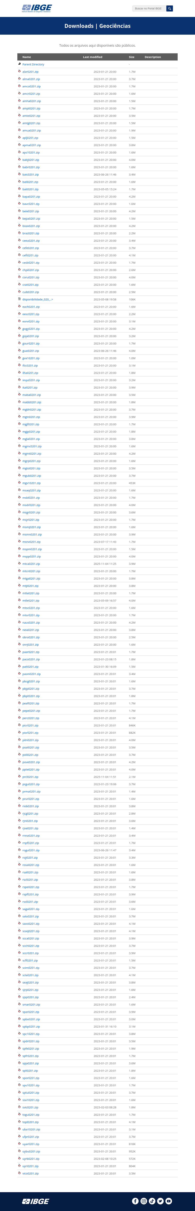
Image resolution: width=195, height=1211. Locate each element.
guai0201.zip (30, 351)
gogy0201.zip (31, 329)
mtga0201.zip (31, 578)
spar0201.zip (30, 1012)
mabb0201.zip (31, 402)
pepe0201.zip (31, 710)
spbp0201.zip (31, 1026)
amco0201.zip (31, 86)
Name (26, 57)
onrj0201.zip (30, 644)
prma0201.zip (31, 791)
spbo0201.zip (31, 1019)
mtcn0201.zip (31, 571)
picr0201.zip (30, 725)
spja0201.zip (30, 1063)
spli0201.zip (30, 1070)
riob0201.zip (30, 806)
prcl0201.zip (30, 777)
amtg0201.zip (31, 123)
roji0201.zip (30, 857)
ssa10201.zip (30, 1100)
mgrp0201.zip (31, 461)
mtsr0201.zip (31, 615)
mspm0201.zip (32, 549)
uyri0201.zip (30, 1166)
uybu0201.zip (31, 1151)
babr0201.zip (31, 167)
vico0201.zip (30, 1173)
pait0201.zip (30, 666)
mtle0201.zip (30, 600)
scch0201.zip (30, 946)
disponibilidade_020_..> (37, 299)
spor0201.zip (30, 1078)
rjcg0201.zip (30, 813)
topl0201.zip (30, 1122)
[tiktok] (152, 1203)
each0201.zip (31, 306)
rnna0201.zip (31, 835)
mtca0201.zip (31, 564)
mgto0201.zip (31, 468)
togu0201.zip (30, 1114)
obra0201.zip (31, 637)
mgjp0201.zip (31, 431)
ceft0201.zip (30, 255)
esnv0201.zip (31, 321)
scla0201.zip (30, 975)
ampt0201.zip (31, 108)
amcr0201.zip (31, 93)
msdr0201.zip (31, 505)
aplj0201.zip (30, 138)
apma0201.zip (31, 145)
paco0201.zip (31, 659)
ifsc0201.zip (30, 365)
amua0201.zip (31, 130)
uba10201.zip (31, 1129)
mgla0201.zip (31, 439)
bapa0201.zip (31, 196)
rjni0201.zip (30, 821)
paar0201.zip (30, 652)
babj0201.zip (30, 160)
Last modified (92, 57)
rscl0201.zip (30, 879)
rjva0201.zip (30, 828)
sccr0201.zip (30, 953)
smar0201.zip (31, 1004)
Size (131, 57)
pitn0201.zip (30, 740)
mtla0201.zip (30, 593)
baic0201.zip (30, 174)
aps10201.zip (31, 152)
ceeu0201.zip (31, 240)
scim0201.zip (30, 968)
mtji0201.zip (30, 586)
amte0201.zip (31, 116)
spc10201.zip (30, 1034)
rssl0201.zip (30, 901)
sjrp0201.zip (30, 990)
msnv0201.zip (31, 542)
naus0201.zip (31, 622)
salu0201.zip (30, 916)
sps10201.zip (30, 1085)
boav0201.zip (31, 226)
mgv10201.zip (31, 483)
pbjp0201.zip (30, 688)
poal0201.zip (30, 747)
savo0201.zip (30, 923)
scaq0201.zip (30, 931)
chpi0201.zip (30, 270)
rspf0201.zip (30, 894)
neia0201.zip (30, 630)
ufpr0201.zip (30, 1136)
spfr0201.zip (30, 1056)
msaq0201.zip (31, 490)
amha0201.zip (31, 101)
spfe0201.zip (30, 1048)
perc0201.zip (30, 718)
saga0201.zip (30, 909)
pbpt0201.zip (31, 696)
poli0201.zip (30, 755)
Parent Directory (33, 64)
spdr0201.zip (30, 1041)
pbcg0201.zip (31, 681)
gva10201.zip (31, 358)
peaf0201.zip (30, 703)
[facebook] (135, 1203)
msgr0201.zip (31, 512)
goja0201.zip (30, 336)
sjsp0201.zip (30, 997)
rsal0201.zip (30, 872)
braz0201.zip (30, 233)
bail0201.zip (30, 182)
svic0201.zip (30, 1107)
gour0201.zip (31, 343)
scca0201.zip (30, 938)
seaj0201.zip (30, 982)
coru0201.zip (30, 277)
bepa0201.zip (31, 218)
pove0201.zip (31, 762)
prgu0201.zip (31, 784)
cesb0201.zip (30, 262)
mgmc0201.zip (31, 446)
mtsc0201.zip (31, 608)
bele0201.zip (30, 211)
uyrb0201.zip (30, 1159)
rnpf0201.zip (30, 843)
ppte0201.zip (30, 769)
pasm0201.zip (31, 674)
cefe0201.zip (30, 248)
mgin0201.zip (31, 417)
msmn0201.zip (32, 534)
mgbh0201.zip (31, 409)
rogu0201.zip (31, 850)
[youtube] (168, 1203)
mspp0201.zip (31, 556)
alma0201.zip (31, 79)
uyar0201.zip (30, 1144)
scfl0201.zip (30, 960)
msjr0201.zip (30, 520)
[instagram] (143, 1203)
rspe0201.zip (30, 887)
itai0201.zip (30, 387)
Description (153, 57)
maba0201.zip (31, 395)
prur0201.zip (30, 799)
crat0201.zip (30, 284)
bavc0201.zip (30, 204)
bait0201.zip (30, 189)
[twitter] (160, 1203)
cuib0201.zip (30, 292)
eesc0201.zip (30, 314)
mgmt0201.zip (31, 453)
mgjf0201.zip (30, 424)
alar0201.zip (30, 71)
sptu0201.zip (30, 1092)
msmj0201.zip (31, 527)
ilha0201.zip (30, 373)
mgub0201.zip (31, 475)
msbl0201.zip (31, 497)
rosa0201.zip (30, 865)
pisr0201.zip (30, 733)
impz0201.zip (31, 380)
